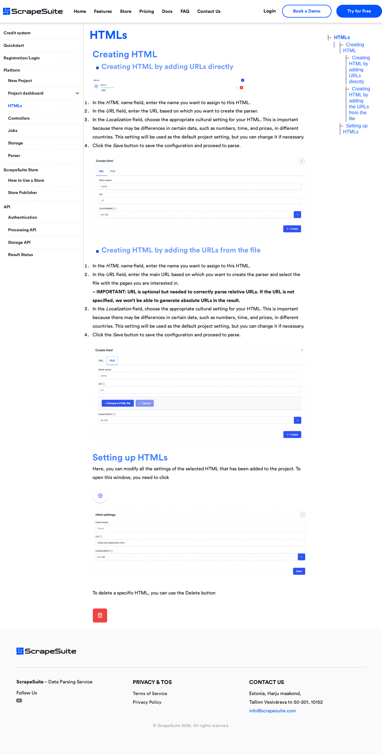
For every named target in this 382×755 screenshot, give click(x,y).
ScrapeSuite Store (21, 170)
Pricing (146, 11)
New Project (20, 81)
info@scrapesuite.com (272, 710)
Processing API (22, 230)
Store (125, 11)
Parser (14, 156)
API (7, 207)
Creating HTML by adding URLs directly (167, 66)
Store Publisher (22, 193)
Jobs (12, 131)
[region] (41, 144)
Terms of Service (150, 693)
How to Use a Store (26, 180)
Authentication (22, 217)
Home (80, 11)
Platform (12, 70)
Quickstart (14, 46)
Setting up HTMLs (130, 457)
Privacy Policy (147, 702)
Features (103, 11)
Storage (15, 143)
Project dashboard (26, 93)
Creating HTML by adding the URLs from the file (181, 250)
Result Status (20, 255)
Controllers (19, 118)
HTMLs (15, 106)
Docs (167, 11)
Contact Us (209, 11)
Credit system (17, 33)
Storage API (19, 243)
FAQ (185, 11)
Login (270, 11)
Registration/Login (22, 58)
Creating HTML (125, 54)
